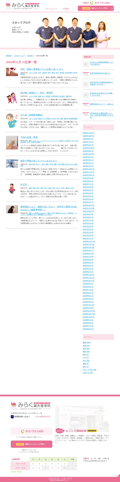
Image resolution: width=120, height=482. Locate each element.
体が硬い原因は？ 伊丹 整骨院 (36, 93)
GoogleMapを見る (43, 416)
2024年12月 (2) (88, 148)
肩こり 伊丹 (40, 164)
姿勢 (30, 164)
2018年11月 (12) (89, 314)
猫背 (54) (86, 352)
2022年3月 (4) (88, 196)
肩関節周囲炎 (73, 118)
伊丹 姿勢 (39, 188)
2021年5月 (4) (88, 226)
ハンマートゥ (44, 141)
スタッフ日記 (33, 73)
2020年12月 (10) (89, 241)
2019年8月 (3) (88, 287)
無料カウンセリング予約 (94, 8)
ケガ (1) (86, 358)
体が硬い (62, 96)
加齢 (61, 118)
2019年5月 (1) (88, 296)
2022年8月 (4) (88, 181)
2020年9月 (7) (88, 250)
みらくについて (51, 9)
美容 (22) (86, 346)
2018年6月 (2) (88, 329)
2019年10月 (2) (88, 281)
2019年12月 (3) (88, 275)
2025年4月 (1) (88, 145)
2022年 (30, 56)
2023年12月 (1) (88, 154)
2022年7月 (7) (88, 184)
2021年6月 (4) (88, 223)
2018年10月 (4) (88, 317)
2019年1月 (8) (88, 308)
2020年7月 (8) (88, 257)
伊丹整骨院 (55, 96)
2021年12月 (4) (88, 205)
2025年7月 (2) (88, 142)
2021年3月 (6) (88, 232)
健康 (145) (87, 342)
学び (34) (86, 361)
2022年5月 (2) (88, 190)
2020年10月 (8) (88, 247)
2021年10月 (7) (88, 211)
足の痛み (38, 142)
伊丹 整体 (51, 73)
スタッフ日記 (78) (89, 370)
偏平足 (61, 141)
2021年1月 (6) (88, 238)
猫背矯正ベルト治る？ (45, 214)
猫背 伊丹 (51, 213)
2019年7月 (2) (88, 290)
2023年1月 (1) (88, 166)
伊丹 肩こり (56, 188)
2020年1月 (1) (88, 272)
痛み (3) (86, 355)
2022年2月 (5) (88, 199)
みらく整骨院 (46, 96)
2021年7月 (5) (88, 220)
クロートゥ (36, 141)
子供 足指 (30, 142)
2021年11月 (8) (88, 208)
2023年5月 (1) (88, 160)
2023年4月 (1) (88, 163)
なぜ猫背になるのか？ (40, 213)
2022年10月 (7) (88, 175)
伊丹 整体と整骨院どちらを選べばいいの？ (42, 69)
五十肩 (53, 118)
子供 (72, 141)
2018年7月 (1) (88, 326)
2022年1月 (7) (88, 202)
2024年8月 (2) (88, 151)
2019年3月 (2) (88, 302)
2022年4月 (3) (88, 193)
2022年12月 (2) (88, 169)
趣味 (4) (86, 364)
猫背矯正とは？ (32, 214)
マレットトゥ (54, 141)
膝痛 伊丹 (57, 164)
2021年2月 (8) (88, 235)
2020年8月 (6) (88, 254)
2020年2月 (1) (88, 269)
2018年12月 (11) (89, 311)
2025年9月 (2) (88, 139)
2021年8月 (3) (88, 217)
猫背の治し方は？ (61, 213)
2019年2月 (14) (88, 305)
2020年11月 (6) (88, 244)
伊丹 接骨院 (42, 73)
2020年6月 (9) (88, 260)
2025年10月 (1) (88, 136)
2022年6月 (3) (88, 187)
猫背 (34, 164)
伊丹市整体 (68, 73)
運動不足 (69, 96)
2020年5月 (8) (88, 263)
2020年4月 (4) (88, 266)
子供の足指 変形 (29, 137)
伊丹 (58, 118)
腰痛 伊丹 (49, 164)
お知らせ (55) (88, 373)
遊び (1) (86, 367)
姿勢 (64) (86, 349)
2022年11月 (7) (88, 172)
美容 (34, 188)
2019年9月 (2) (88, 284)
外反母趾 (67, 141)
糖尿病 (66, 118)
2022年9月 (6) (88, 178)
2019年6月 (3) (88, 293)
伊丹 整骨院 (60, 73)
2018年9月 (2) (88, 320)
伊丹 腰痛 (65, 188)
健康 (39, 96)
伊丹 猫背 (47, 188)
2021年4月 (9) (88, 229)
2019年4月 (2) (88, 299)
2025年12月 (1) (88, 133)
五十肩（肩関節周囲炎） (32, 115)
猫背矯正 (66, 9)
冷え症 (72, 188)
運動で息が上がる (67, 164)
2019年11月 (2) (88, 278)
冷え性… (24, 184)
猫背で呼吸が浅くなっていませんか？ (38, 161)
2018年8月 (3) (88, 323)
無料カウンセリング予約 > (30, 444)
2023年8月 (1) (88, 157)
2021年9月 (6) (88, 214)
